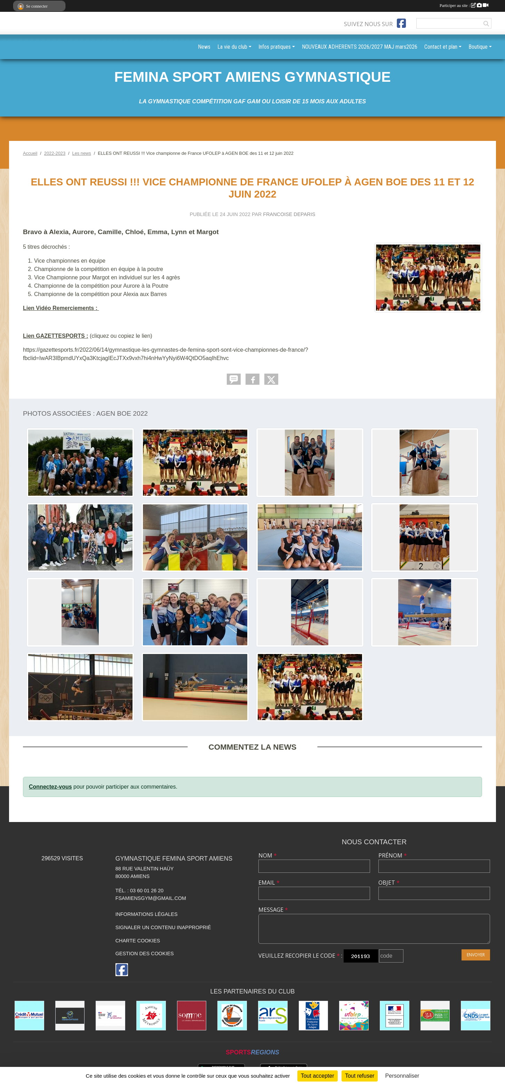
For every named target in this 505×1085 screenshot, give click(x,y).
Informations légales (146, 914)
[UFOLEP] (354, 1015)
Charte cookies (137, 940)
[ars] (273, 1015)
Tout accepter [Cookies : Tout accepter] (317, 1076)
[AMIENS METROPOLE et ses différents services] (151, 1015)
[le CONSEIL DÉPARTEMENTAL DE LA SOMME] (192, 1015)
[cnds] (475, 1015)
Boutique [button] (478, 46)
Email (269, 882)
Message (273, 910)
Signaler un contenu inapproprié (163, 927)
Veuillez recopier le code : (300, 955)
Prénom (392, 855)
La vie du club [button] (232, 46)
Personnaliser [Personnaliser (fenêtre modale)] (402, 1076)
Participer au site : (464, 5)
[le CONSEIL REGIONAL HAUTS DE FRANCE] (70, 1015)
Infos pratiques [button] (274, 46)
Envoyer (476, 955)
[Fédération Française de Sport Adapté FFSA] (313, 1015)
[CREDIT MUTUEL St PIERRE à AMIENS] (29, 1015)
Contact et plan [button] (440, 46)
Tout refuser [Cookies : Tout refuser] (359, 1076)
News (204, 46)
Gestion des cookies (144, 953)
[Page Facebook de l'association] (401, 23)
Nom (267, 855)
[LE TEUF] (435, 1015)
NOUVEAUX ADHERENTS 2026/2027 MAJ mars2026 (359, 46)
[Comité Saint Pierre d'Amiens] (232, 1015)
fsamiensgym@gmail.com (150, 898)
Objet (389, 882)
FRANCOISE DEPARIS (289, 214)
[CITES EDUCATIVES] (110, 1015)
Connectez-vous (50, 787)
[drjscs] (394, 1015)
